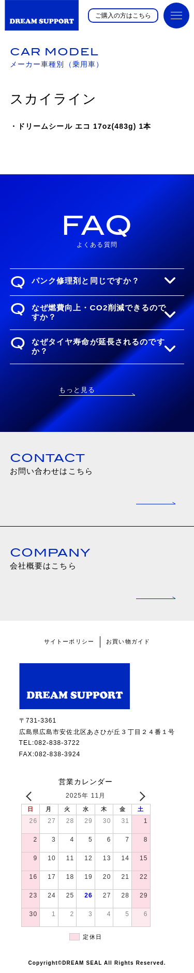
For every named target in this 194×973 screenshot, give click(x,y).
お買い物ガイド (128, 641)
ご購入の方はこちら (123, 15)
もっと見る (77, 390)
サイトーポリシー (69, 641)
